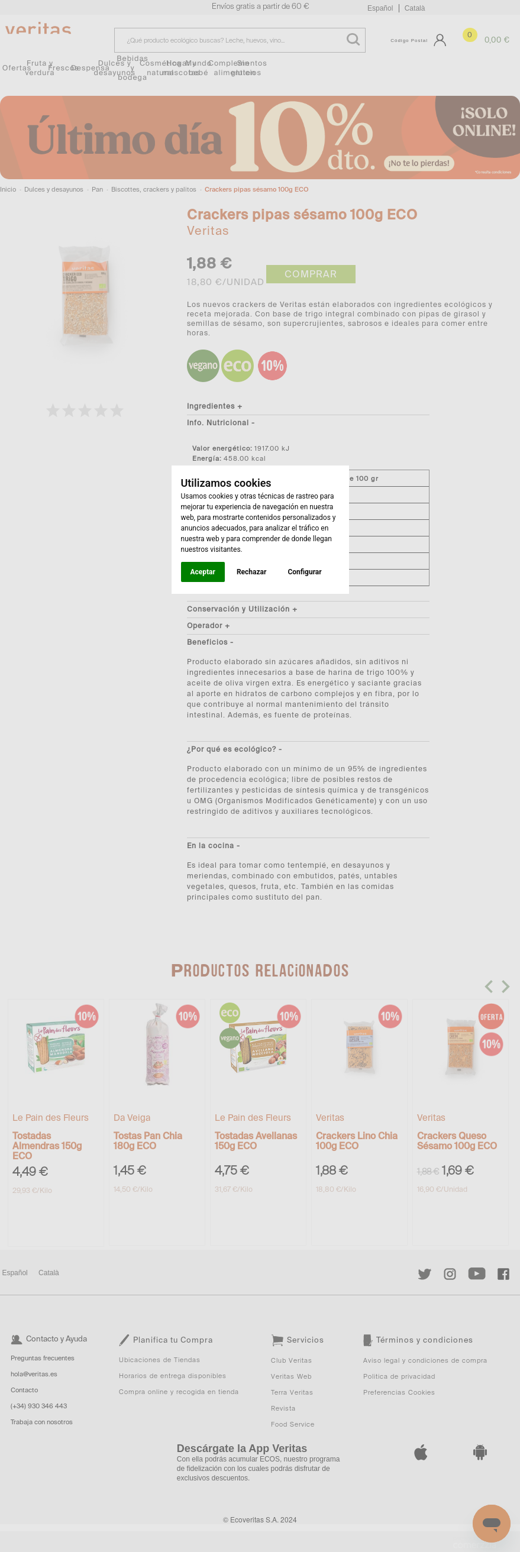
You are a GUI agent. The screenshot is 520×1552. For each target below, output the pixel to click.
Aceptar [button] (202, 572)
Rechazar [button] (251, 572)
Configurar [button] (304, 572)
